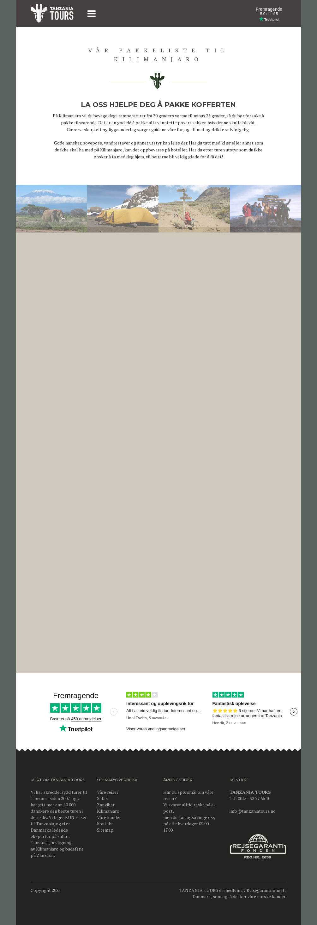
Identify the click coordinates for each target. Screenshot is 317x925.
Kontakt (105, 824)
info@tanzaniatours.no (253, 811)
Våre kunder (109, 817)
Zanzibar (45, 855)
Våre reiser (107, 792)
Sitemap (105, 830)
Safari (102, 798)
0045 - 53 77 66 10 (254, 798)
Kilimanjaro (47, 849)
